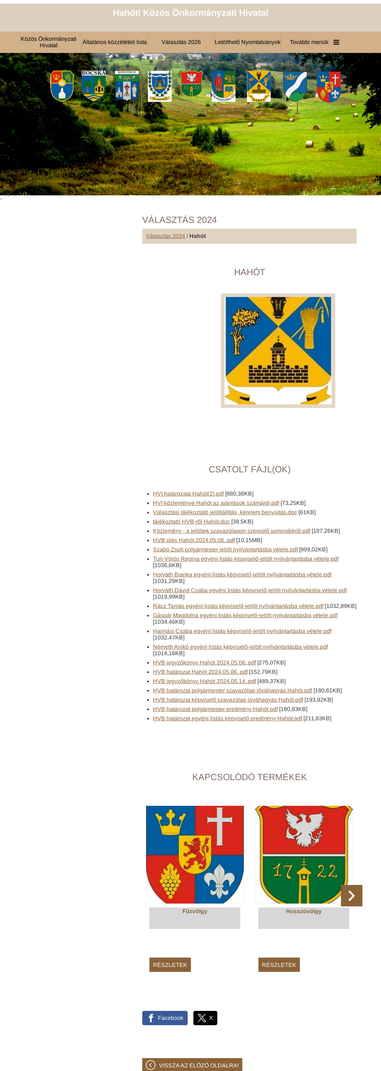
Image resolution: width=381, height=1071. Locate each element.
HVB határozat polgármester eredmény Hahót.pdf (215, 675)
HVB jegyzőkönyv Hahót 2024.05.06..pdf (204, 628)
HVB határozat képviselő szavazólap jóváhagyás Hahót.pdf (228, 666)
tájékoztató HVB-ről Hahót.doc (191, 488)
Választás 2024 (165, 202)
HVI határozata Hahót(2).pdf (188, 460)
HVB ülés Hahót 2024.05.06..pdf (194, 506)
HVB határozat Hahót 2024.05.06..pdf (200, 638)
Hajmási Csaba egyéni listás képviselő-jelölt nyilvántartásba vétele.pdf (242, 597)
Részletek (170, 931)
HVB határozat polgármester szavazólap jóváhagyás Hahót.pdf (232, 656)
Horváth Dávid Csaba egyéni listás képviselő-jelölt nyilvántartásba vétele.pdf (250, 556)
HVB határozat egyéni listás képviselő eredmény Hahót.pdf (227, 684)
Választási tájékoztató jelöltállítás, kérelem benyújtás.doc (225, 478)
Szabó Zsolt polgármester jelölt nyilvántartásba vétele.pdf (225, 515)
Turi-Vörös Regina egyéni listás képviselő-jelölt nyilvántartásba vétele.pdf (245, 525)
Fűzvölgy (194, 877)
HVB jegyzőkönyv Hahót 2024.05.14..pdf (204, 647)
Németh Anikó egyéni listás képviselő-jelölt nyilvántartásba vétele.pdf (240, 613)
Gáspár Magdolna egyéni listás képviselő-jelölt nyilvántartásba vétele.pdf (245, 581)
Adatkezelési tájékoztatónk (47, 1063)
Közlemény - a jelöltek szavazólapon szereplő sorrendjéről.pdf (231, 497)
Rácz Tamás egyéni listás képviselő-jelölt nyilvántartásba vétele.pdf (238, 572)
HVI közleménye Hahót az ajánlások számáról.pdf (216, 469)
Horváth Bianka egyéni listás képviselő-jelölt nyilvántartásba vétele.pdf (242, 540)
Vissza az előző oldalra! (199, 1031)
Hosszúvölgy (304, 877)
